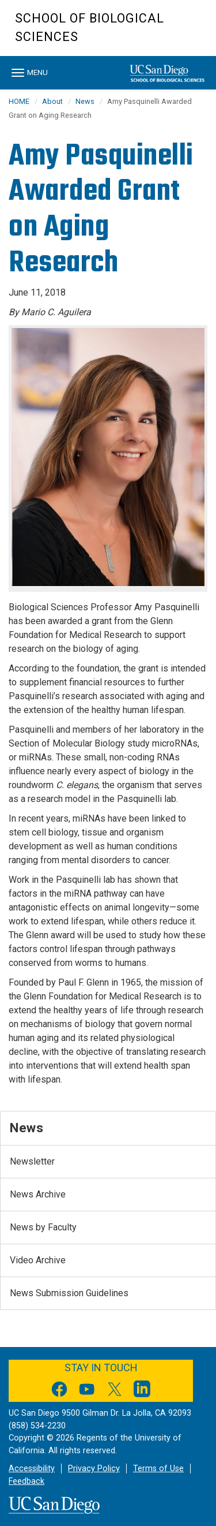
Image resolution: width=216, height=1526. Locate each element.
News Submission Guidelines (69, 1293)
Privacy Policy (94, 1468)
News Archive (38, 1194)
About (52, 101)
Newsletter (32, 1161)
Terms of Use (158, 1468)
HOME (19, 101)
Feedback (26, 1481)
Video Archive (38, 1260)
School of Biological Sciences (89, 27)
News (84, 101)
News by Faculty (43, 1227)
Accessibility (32, 1468)
